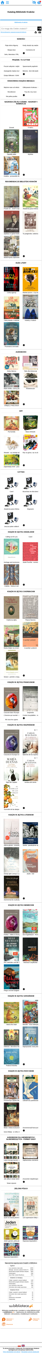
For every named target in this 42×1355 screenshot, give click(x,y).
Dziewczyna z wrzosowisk (15, 1297)
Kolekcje (23, 32)
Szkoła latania (12, 1273)
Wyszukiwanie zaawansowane (11, 32)
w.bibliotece (9, 1312)
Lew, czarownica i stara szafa (15, 1268)
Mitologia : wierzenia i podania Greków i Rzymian (20, 1269)
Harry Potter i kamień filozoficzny (16, 1275)
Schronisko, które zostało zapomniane (17, 1287)
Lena (10, 1295)
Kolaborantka (12, 1299)
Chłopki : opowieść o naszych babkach (18, 1280)
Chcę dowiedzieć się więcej (11, 1352)
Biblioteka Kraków (21, 22)
